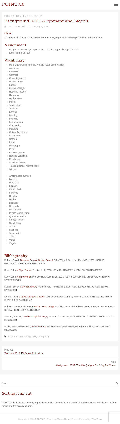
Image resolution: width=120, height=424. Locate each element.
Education (13, 16)
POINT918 (13, 4)
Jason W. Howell (16, 26)
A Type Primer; (24, 270)
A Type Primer (24, 276)
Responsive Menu (116, 4)
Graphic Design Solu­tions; (32, 296)
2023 (10, 336)
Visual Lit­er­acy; (39, 326)
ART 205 (18, 336)
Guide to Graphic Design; (35, 316)
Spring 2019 (30, 336)
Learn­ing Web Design (43, 306)
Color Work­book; (28, 286)
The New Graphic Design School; (36, 260)
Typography (33, 16)
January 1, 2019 (40, 26)
